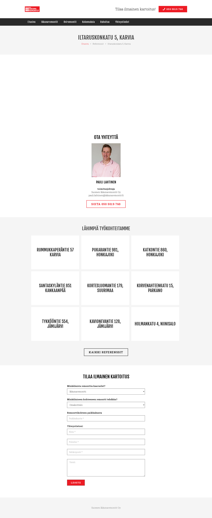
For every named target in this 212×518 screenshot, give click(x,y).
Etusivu (85, 44)
